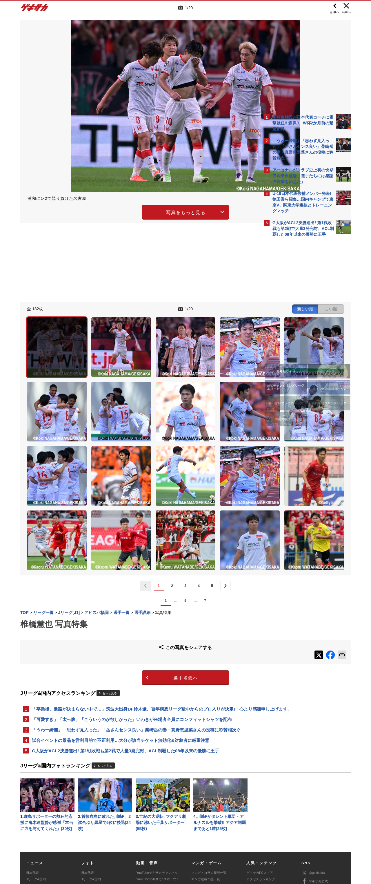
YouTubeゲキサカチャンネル (157, 799)
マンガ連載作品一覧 (205, 805)
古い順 (229, 308)
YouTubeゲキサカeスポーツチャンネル (157, 809)
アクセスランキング (260, 805)
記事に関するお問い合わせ (143, 847)
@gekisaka (313, 799)
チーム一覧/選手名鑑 (261, 818)
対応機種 (101, 841)
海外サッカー (35, 818)
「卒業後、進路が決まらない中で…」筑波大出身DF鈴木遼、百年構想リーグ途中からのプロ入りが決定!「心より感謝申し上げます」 (140, 628)
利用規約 (197, 841)
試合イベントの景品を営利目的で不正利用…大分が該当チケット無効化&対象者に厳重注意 (120, 664)
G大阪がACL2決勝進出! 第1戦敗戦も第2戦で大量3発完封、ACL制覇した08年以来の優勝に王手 (125, 675)
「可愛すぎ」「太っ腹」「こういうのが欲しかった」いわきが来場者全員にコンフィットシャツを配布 (132, 642)
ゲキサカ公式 (314, 808)
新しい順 (204, 308)
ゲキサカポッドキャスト (153, 818)
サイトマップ (174, 841)
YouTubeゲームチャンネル (320, 825)
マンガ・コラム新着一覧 (208, 799)
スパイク (32, 825)
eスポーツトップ (203, 812)
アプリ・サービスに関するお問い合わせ (198, 847)
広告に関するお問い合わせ (98, 847)
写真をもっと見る (135, 211)
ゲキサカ (34, 9)
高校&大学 (33, 812)
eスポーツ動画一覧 (205, 825)
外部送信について (263, 841)
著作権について (126, 841)
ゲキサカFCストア (259, 799)
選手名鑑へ (135, 593)
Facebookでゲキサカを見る (297, 339)
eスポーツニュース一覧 (208, 818)
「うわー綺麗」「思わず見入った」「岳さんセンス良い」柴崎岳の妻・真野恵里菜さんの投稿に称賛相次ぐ (136, 653)
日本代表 (32, 799)
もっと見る (109, 608)
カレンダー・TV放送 (261, 812)
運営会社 (151, 841)
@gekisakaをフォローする (296, 328)
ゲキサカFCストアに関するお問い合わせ (263, 847)
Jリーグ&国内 (36, 805)
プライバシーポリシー (227, 841)
